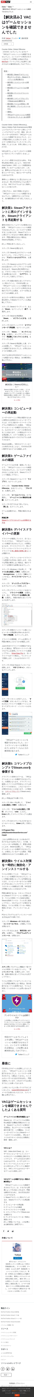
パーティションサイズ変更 (8, 1332)
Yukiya (8, 38)
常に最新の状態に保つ (20, 551)
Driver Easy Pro (17, 653)
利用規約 (12, 1383)
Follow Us (18, 1258)
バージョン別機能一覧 (7, 1325)
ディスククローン (6, 1345)
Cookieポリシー (15, 1390)
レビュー (3, 1359)
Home (4, 6)
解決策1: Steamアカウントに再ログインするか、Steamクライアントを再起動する (18, 77)
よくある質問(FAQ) (6, 1353)
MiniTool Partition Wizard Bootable (10, 1322)
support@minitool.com (20, 1090)
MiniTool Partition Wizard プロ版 (10, 1315)
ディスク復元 (5, 1342)
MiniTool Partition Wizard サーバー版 (11, 1318)
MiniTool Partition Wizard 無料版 (10, 1312)
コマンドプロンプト (12, 791)
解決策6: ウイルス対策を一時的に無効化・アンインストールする (18, 106)
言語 (6, 1375)
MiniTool (5, 62)
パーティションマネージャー (9, 1335)
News (10, 6)
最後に (9, 112)
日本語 (6, 44)
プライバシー (20, 1383)
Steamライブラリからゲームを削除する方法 (16, 521)
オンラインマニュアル (7, 1356)
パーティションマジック (8, 1339)
